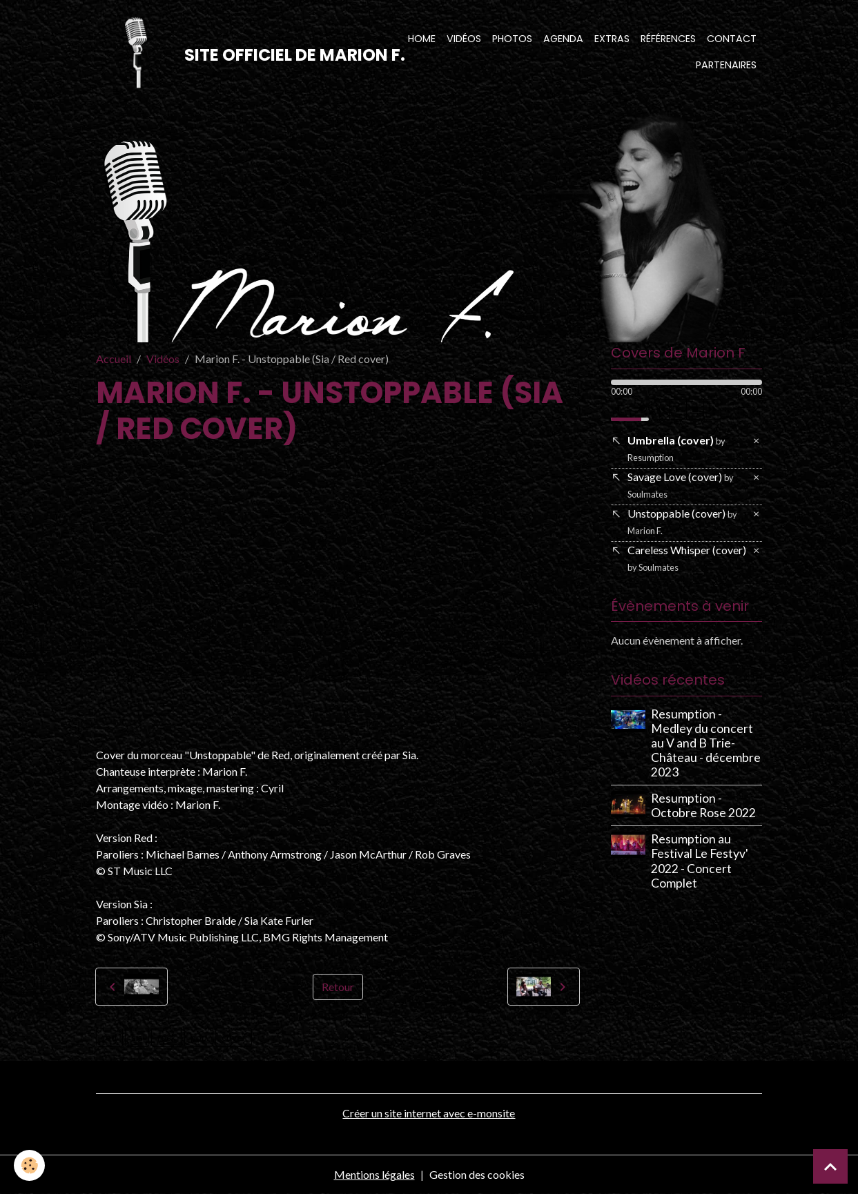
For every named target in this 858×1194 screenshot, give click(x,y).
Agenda (563, 39)
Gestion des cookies (477, 1174)
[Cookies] (29, 1165)
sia (137, 1037)
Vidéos (464, 39)
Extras (612, 39)
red (109, 1037)
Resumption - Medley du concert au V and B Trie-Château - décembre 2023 (706, 743)
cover (234, 1037)
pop (199, 1037)
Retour (338, 986)
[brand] (232, 52)
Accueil (113, 358)
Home (422, 39)
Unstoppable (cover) (682, 521)
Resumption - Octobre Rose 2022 (703, 805)
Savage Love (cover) (680, 485)
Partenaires (726, 65)
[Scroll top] (830, 1166)
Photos (512, 39)
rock (166, 1037)
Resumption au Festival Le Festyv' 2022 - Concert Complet (699, 861)
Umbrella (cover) (676, 448)
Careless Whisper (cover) (686, 558)
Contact (732, 39)
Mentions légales (374, 1174)
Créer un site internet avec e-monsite (428, 1112)
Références (668, 39)
